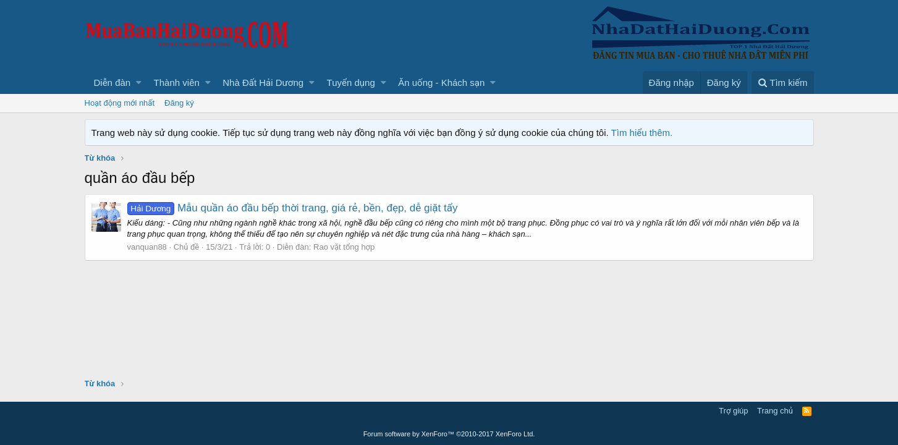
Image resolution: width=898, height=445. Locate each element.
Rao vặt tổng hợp (344, 247)
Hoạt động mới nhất (120, 103)
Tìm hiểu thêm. (642, 132)
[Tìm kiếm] (782, 82)
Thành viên (177, 82)
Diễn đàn (112, 82)
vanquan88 (147, 247)
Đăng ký (179, 103)
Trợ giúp (733, 410)
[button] (139, 82)
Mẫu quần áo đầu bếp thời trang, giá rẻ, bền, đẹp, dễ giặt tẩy (292, 208)
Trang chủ (775, 410)
